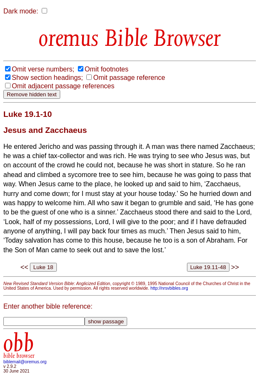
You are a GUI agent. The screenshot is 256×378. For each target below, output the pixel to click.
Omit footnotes (106, 69)
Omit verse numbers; (43, 69)
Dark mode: (20, 11)
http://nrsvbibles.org (169, 288)
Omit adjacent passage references (63, 86)
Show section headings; (47, 77)
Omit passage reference (129, 77)
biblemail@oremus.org (25, 361)
